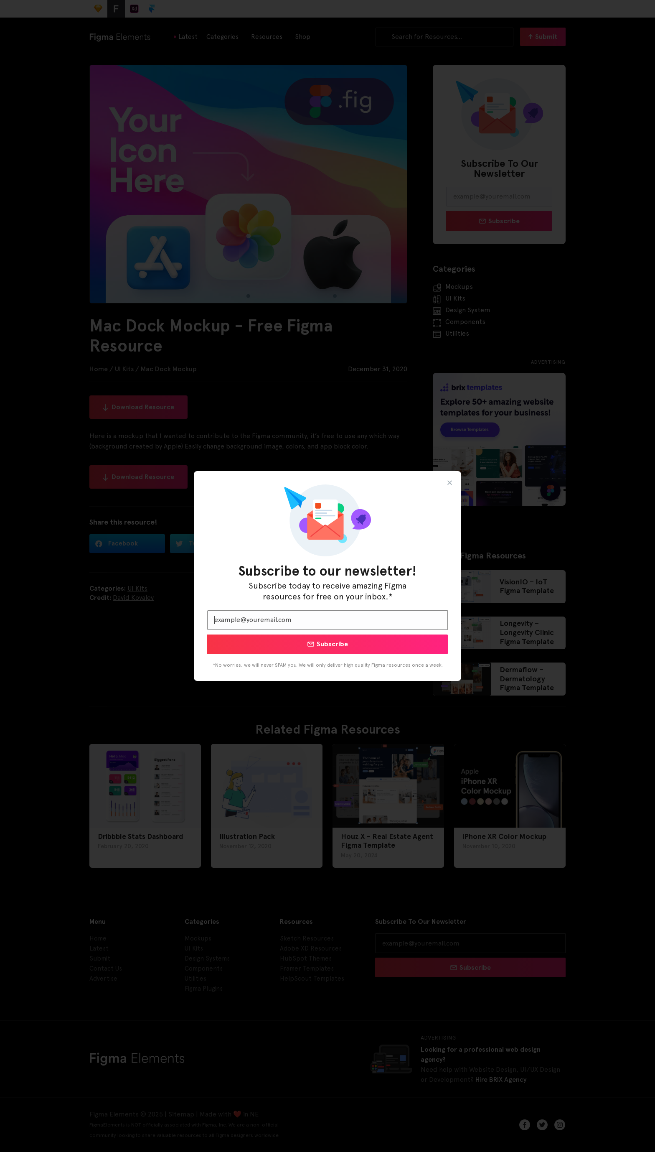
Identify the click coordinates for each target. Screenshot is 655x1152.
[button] (450, 482)
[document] (327, 576)
